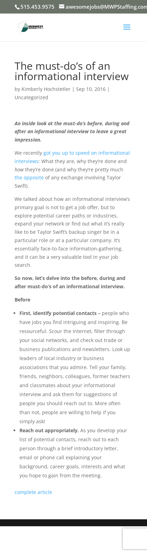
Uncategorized (31, 97)
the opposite (29, 177)
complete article (33, 492)
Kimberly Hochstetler (46, 89)
